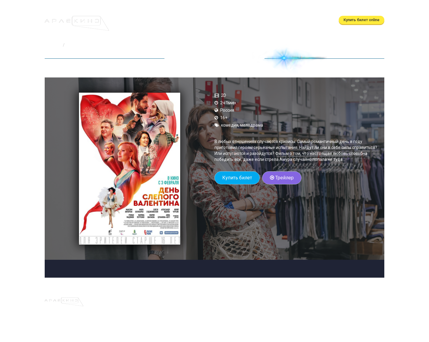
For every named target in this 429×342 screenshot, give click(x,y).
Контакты (256, 20)
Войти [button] (375, 8)
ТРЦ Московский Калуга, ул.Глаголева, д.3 (322, 8)
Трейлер (282, 178)
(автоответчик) (255, 8)
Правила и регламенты (255, 300)
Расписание (157, 20)
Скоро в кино (190, 20)
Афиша (131, 20)
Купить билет (237, 178)
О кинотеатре (225, 20)
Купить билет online (361, 20)
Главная (52, 45)
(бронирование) (202, 8)
